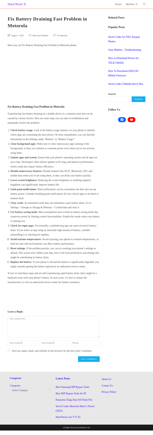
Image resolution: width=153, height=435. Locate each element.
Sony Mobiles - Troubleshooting (124, 49)
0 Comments (62, 35)
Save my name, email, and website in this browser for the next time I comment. (52, 350)
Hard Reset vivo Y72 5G (68, 417)
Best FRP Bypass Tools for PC (71, 393)
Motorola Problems (40, 35)
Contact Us (107, 385)
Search (112, 94)
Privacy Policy (108, 392)
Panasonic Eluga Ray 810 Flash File (74, 399)
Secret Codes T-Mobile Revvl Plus (125, 84)
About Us (106, 379)
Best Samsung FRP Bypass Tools (72, 387)
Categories (15, 385)
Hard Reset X (17, 4)
